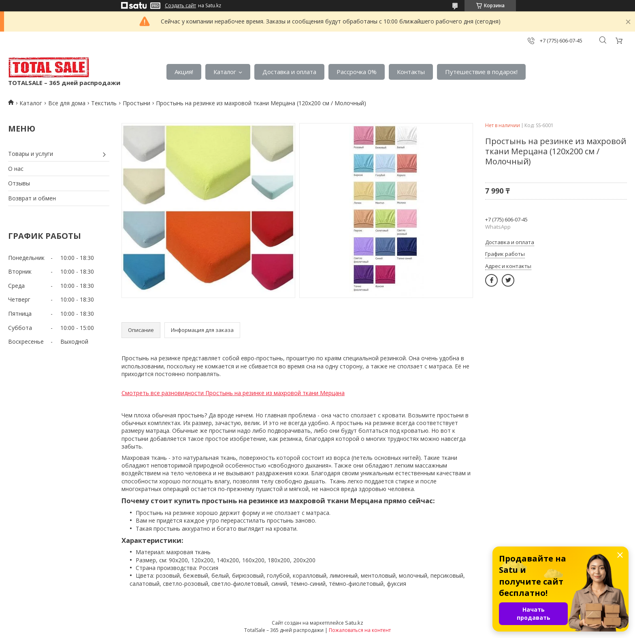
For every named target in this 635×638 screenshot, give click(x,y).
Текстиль (104, 103)
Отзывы (19, 183)
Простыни (136, 103)
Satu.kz (354, 622)
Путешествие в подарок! (481, 72)
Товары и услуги (30, 153)
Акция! (184, 72)
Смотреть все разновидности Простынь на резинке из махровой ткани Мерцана (233, 393)
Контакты (411, 72)
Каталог (224, 72)
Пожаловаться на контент (360, 630)
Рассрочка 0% (357, 72)
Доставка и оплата (289, 72)
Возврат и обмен (32, 198)
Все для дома (66, 103)
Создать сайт (180, 6)
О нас (15, 168)
